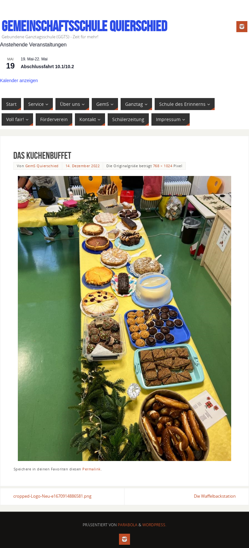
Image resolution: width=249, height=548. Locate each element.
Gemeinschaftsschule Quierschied (84, 26)
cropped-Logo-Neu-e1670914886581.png (52, 496)
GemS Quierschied (42, 165)
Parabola (127, 525)
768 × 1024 (162, 165)
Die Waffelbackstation (215, 496)
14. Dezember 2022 (82, 165)
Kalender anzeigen (19, 80)
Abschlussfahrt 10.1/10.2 (47, 66)
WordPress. (154, 525)
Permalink (91, 469)
